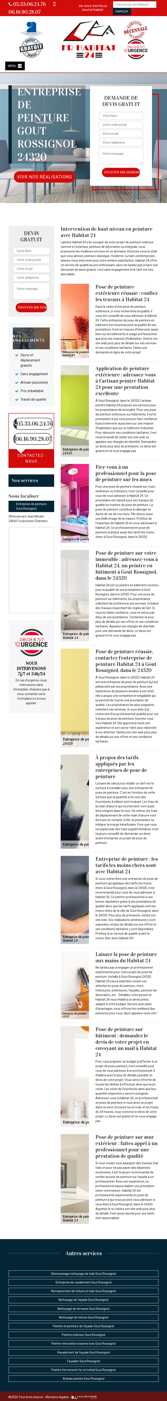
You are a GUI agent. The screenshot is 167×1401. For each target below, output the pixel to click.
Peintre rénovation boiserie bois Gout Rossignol (83, 1343)
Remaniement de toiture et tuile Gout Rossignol (83, 1291)
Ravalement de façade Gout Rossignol (83, 1352)
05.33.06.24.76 (27, 4)
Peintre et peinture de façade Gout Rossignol (83, 1326)
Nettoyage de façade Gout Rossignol (83, 1300)
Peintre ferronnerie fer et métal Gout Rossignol (83, 1370)
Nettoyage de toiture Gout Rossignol (83, 1317)
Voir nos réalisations (44, 177)
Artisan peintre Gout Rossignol (83, 1378)
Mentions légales (57, 1397)
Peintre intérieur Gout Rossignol (83, 1335)
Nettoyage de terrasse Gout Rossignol (83, 1308)
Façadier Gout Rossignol (83, 1361)
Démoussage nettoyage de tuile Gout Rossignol (83, 1273)
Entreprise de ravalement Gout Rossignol (84, 1282)
